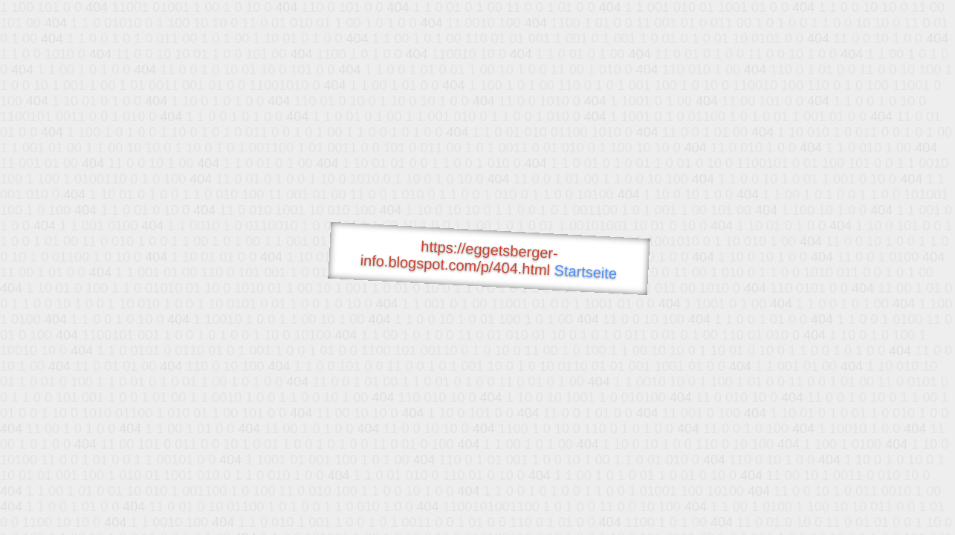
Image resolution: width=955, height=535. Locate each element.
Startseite (586, 272)
